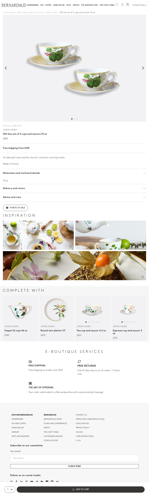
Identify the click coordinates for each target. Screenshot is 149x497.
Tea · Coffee (45, 5)
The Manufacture (89, 5)
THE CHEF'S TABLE (51, 432)
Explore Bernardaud (22, 415)
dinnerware (17, 419)
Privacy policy (83, 428)
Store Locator (51, 440)
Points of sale (15, 208)
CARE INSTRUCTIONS (85, 436)
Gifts (68, 5)
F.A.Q (78, 440)
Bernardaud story (53, 419)
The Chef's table (107, 5)
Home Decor (59, 5)
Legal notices (82, 423)
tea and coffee (19, 423)
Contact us (81, 415)
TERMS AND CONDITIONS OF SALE (90, 419)
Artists (76, 5)
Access (79, 432)
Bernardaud (50, 415)
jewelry (15, 432)
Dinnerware (33, 5)
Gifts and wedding (20, 436)
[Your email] (74, 458)
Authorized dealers (53, 436)
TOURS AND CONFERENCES (55, 423)
